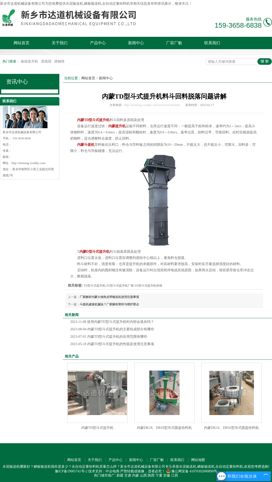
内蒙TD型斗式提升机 (97, 428)
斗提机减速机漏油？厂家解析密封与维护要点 (109, 304)
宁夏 (159, 475)
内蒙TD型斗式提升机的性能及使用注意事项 (112, 344)
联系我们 (212, 43)
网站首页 (21, 43)
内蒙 (135, 475)
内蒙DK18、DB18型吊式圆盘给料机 (164, 428)
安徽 (166, 475)
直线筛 (46, 61)
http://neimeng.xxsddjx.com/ (29, 163)
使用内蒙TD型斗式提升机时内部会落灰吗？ (112, 322)
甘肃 (127, 475)
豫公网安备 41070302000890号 (191, 471)
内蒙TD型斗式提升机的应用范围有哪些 (108, 336)
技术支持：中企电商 (103, 471)
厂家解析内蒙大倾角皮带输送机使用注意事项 (109, 297)
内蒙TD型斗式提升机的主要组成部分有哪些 (112, 329)
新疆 (119, 475)
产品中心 (98, 43)
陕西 (151, 475)
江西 (174, 475)
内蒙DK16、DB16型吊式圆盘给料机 (231, 428)
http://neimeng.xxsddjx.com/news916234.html (152, 105)
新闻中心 (136, 43)
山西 (143, 475)
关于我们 (60, 43)
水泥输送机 (74, 3)
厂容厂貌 (174, 43)
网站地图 (198, 460)
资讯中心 (17, 82)
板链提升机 (30, 61)
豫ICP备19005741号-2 (71, 471)
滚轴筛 (59, 61)
